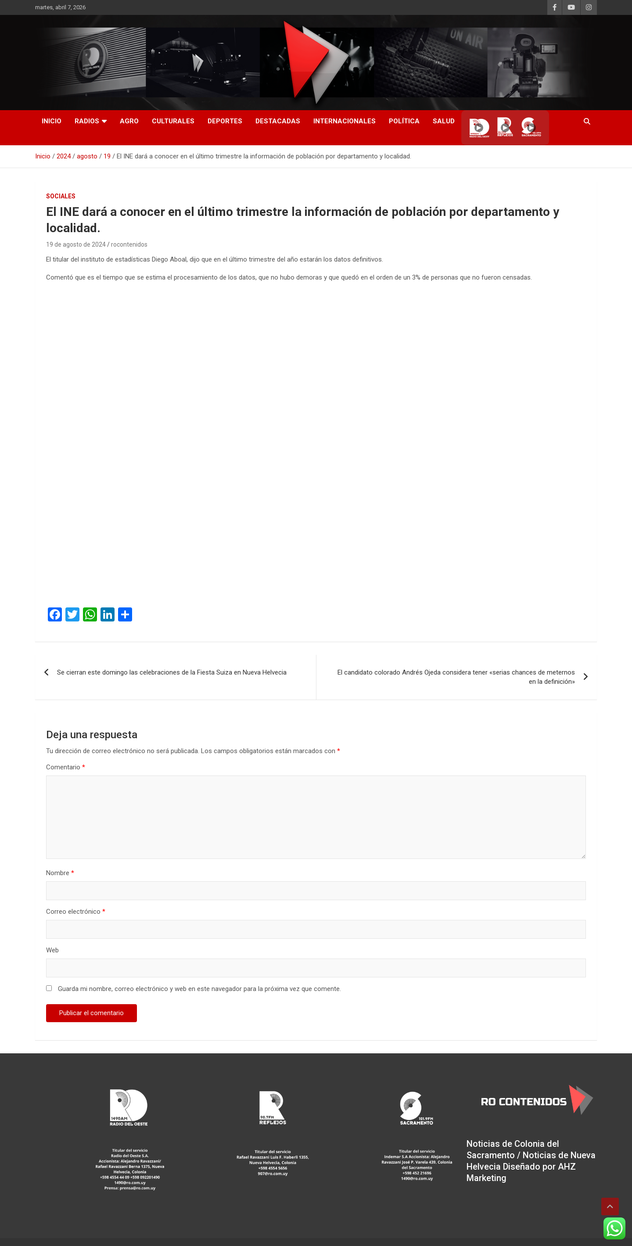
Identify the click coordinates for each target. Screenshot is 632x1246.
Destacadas (277, 121)
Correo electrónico (75, 912)
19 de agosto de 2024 (76, 244)
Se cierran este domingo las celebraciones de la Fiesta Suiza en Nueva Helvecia (172, 672)
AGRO (129, 121)
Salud (444, 121)
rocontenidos (129, 244)
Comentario (65, 767)
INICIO (51, 121)
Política (404, 121)
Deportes (225, 121)
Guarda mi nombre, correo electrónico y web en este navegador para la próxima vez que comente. (199, 989)
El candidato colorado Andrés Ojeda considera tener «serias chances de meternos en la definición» (456, 677)
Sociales (60, 196)
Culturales (173, 121)
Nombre (60, 873)
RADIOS (87, 121)
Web (52, 950)
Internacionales (344, 121)
